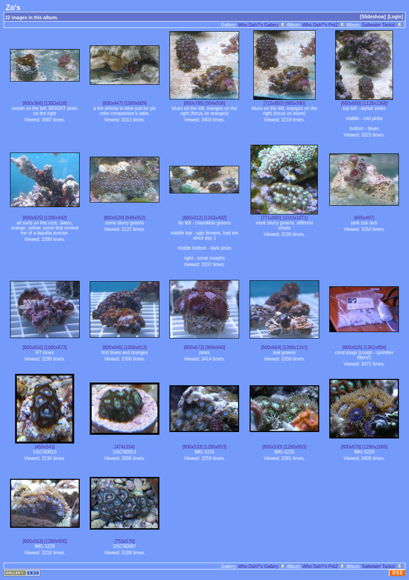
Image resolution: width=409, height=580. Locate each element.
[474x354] (125, 446)
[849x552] (135, 217)
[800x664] (271, 347)
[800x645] (113, 347)
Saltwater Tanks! (382, 24)
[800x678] (351, 446)
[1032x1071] (295, 217)
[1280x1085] (374, 446)
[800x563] (33, 541)
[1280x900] (55, 541)
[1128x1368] (374, 103)
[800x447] (113, 103)
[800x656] (33, 347)
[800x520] (114, 217)
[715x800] (274, 103)
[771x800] (271, 217)
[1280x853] (215, 446)
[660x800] (351, 103)
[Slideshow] (373, 16)
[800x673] (194, 347)
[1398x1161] (295, 347)
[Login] (395, 16)
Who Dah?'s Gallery (262, 24)
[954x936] (215, 103)
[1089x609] (135, 103)
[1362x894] (375, 347)
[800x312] (192, 217)
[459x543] (45, 446)
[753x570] (125, 541)
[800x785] (194, 103)
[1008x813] (135, 347)
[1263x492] (215, 217)
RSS (397, 572)
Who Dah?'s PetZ (323, 24)
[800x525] (352, 347)
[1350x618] (55, 103)
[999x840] (215, 347)
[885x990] (295, 103)
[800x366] (33, 103)
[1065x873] (55, 347)
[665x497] (364, 217)
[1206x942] (55, 217)
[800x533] (192, 446)
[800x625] (33, 217)
